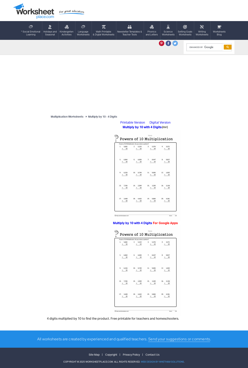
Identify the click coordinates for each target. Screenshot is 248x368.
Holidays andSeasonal (50, 30)
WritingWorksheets (202, 30)
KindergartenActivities (66, 30)
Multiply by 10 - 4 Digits (101, 116)
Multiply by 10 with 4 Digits (145, 223)
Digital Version (160, 122)
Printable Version (132, 122)
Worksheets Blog (219, 30)
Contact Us (152, 354)
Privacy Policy (131, 354)
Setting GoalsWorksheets (185, 30)
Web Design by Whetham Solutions (162, 361)
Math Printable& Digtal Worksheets (103, 30)
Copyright (111, 354)
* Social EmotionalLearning (30, 30)
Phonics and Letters (152, 30)
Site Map (94, 354)
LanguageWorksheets (83, 30)
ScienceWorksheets (168, 30)
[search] (204, 47)
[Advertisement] (124, 84)
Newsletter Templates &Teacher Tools (129, 30)
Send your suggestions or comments (179, 339)
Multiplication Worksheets (67, 116)
